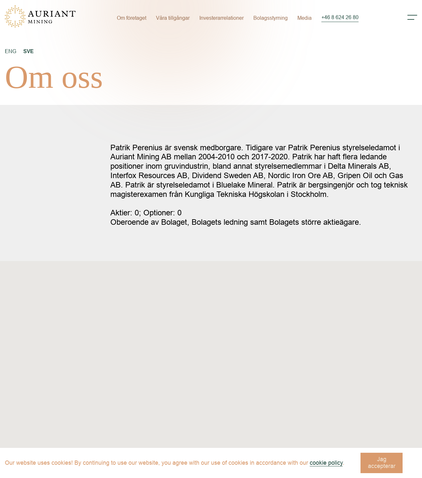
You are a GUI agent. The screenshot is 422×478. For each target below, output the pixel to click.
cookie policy (326, 463)
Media (304, 18)
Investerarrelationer (221, 18)
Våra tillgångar (173, 18)
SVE (28, 51)
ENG (10, 51)
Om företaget (131, 18)
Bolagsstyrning (270, 18)
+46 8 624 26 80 (340, 17)
